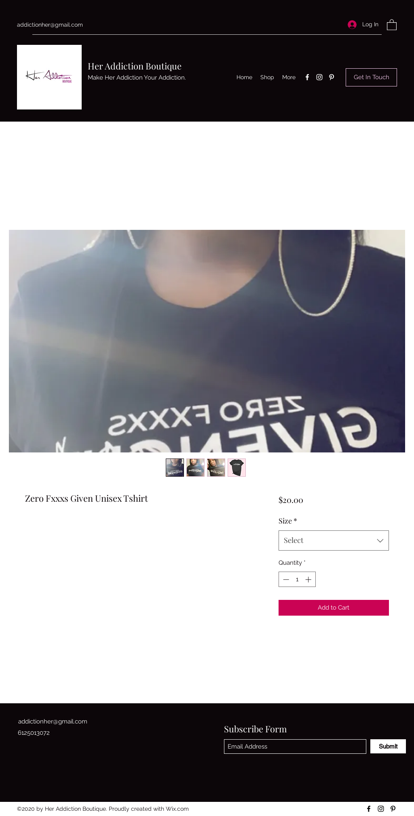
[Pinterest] (331, 77)
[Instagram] (319, 77)
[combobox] (334, 540)
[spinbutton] (297, 579)
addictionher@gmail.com (50, 24)
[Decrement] (285, 579)
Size (288, 521)
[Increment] (309, 579)
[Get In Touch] (371, 77)
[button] (392, 24)
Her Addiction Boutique (135, 66)
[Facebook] (307, 77)
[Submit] (388, 746)
